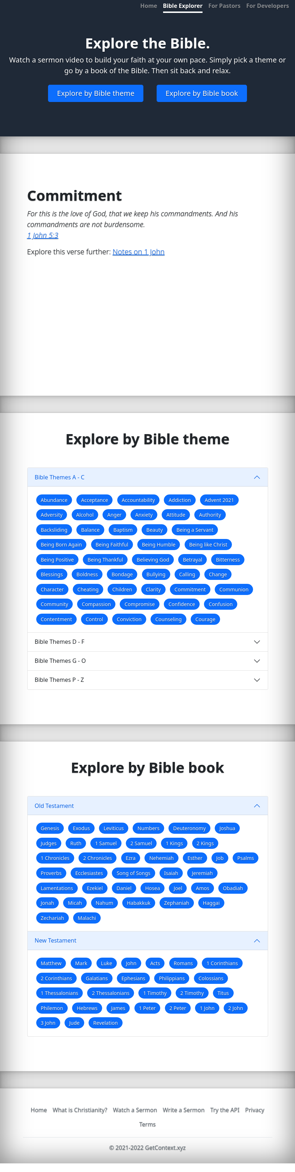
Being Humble (159, 544)
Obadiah (233, 888)
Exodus (81, 828)
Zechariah (52, 918)
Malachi (87, 918)
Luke (106, 963)
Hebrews (87, 1008)
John (131, 963)
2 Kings (205, 843)
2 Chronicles (97, 858)
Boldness (87, 574)
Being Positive (57, 559)
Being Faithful (112, 544)
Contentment (56, 619)
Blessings (52, 574)
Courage (205, 619)
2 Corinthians (56, 978)
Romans (183, 963)
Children (122, 589)
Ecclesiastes (89, 873)
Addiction (179, 500)
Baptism (123, 529)
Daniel (124, 888)
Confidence (181, 604)
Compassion (96, 604)
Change (218, 574)
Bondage (122, 574)
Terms (147, 1124)
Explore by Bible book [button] (202, 93)
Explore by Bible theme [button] (95, 93)
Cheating (88, 589)
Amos (202, 888)
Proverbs (51, 873)
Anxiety (144, 514)
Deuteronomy (189, 828)
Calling (187, 574)
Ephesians (133, 978)
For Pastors (224, 6)
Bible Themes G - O (60, 661)
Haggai (211, 902)
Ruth (75, 843)
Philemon (52, 1008)
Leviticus (114, 828)
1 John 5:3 (42, 235)
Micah (75, 902)
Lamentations (57, 888)
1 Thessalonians (59, 993)
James (118, 1008)
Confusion (221, 604)
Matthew (51, 963)
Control (94, 619)
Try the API (224, 1110)
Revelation (105, 1022)
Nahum (104, 902)
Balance (90, 529)
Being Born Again (61, 544)
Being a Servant (194, 529)
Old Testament (54, 806)
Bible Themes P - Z (59, 680)
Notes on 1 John (139, 251)
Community (54, 604)
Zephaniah (176, 902)
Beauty (154, 529)
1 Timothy (154, 993)
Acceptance (94, 500)
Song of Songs (133, 873)
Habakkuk (139, 902)
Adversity (52, 514)
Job (220, 858)
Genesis (50, 828)
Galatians (97, 978)
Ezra (131, 858)
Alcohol (85, 514)
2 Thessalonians (110, 993)
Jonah (47, 902)
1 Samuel (105, 843)
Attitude (175, 514)
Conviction (129, 619)
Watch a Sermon (135, 1110)
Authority (210, 514)
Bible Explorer (183, 6)
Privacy (254, 1110)
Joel (177, 888)
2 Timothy (192, 993)
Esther (195, 858)
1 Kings (174, 843)
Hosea (152, 888)
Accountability (138, 500)
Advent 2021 (219, 500)
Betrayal (192, 559)
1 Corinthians (222, 963)
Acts (155, 963)
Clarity (153, 589)
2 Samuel (141, 843)
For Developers (267, 6)
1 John (207, 1008)
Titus (223, 993)
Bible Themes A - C (60, 477)
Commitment (190, 589)
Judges (49, 843)
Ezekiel (95, 888)
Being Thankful (105, 559)
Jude (74, 1022)
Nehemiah (161, 858)
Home (148, 6)
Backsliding (54, 529)
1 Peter (147, 1008)
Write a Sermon (184, 1110)
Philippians (172, 978)
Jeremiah (202, 873)
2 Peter (178, 1008)
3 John (48, 1022)
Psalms (245, 858)
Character (52, 589)
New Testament (55, 940)
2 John (235, 1008)
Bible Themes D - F (60, 642)
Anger (114, 514)
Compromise (139, 604)
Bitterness (227, 559)
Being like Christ (208, 544)
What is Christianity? (80, 1110)
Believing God (153, 559)
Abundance (54, 500)
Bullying (156, 574)
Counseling (168, 619)
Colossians (211, 978)
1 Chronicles (55, 858)
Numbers (148, 828)
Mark (81, 963)
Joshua (227, 828)
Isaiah (171, 873)
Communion (234, 589)
